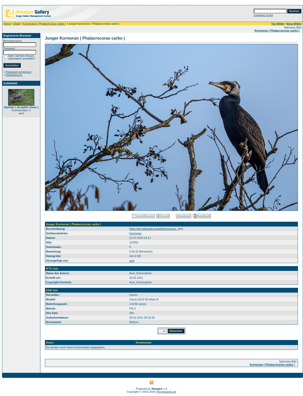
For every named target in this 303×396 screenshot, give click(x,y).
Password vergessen (18, 71)
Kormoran (135, 233)
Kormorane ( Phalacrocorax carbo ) (44, 23)
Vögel (16, 23)
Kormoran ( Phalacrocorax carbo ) (277, 30)
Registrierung (14, 74)
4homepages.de (166, 391)
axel (131, 260)
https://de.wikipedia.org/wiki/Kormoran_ (153, 228)
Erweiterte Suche (263, 15)
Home (7, 23)
